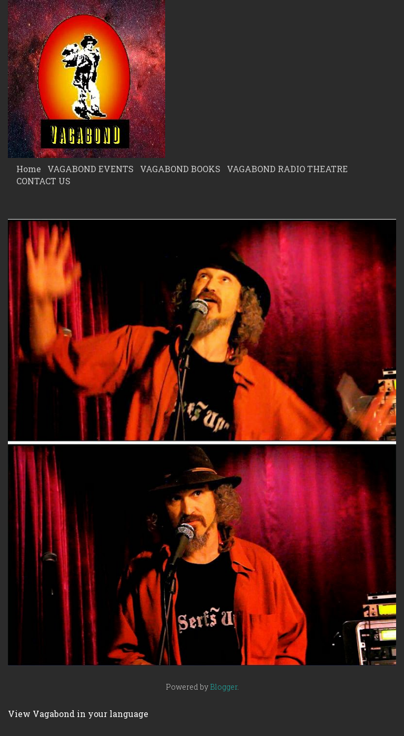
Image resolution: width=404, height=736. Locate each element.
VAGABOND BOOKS (180, 168)
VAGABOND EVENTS (90, 168)
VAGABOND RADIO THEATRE (287, 168)
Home (28, 168)
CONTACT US (43, 180)
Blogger (223, 687)
